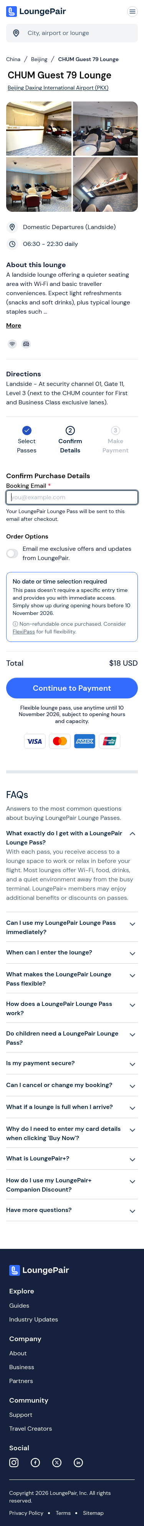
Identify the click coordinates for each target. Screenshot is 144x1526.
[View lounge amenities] (73, 344)
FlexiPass (24, 631)
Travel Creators (30, 1429)
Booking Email (28, 486)
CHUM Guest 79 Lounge (88, 59)
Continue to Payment (81, 688)
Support (20, 1415)
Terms (63, 1512)
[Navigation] (132, 11)
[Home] (37, 11)
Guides (19, 1306)
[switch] (12, 553)
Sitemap (93, 1512)
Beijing (39, 59)
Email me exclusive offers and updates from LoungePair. (77, 553)
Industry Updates (33, 1319)
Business (21, 1367)
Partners (21, 1381)
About (18, 1353)
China (13, 59)
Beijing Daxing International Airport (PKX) (58, 87)
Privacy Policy (26, 1512)
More (13, 325)
